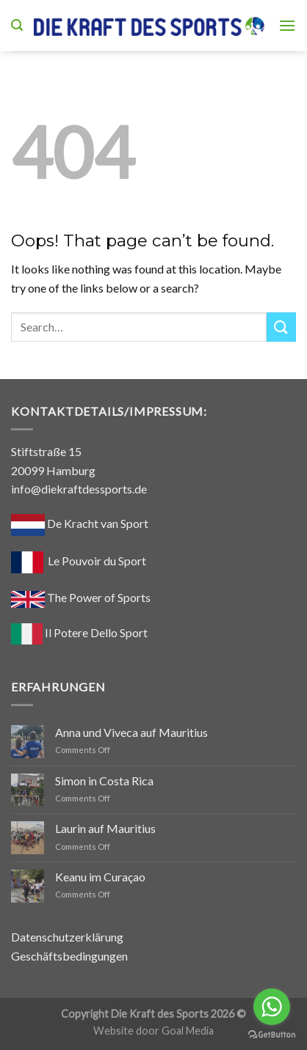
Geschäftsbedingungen (69, 956)
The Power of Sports (81, 597)
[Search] (17, 25)
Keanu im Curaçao (100, 877)
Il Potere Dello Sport (79, 632)
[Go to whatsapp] (271, 1006)
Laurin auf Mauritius (105, 828)
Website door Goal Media (153, 1030)
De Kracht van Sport (79, 523)
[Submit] (281, 326)
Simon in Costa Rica (104, 781)
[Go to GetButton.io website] (271, 1035)
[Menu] (287, 25)
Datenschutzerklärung (67, 937)
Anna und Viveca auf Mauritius (131, 732)
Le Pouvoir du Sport (97, 561)
